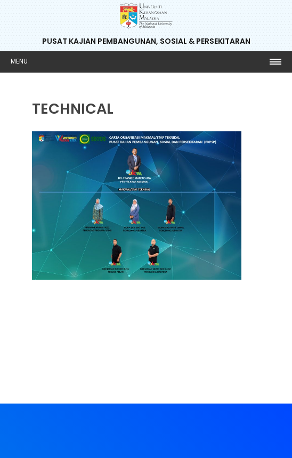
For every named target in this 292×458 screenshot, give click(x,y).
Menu (19, 61)
